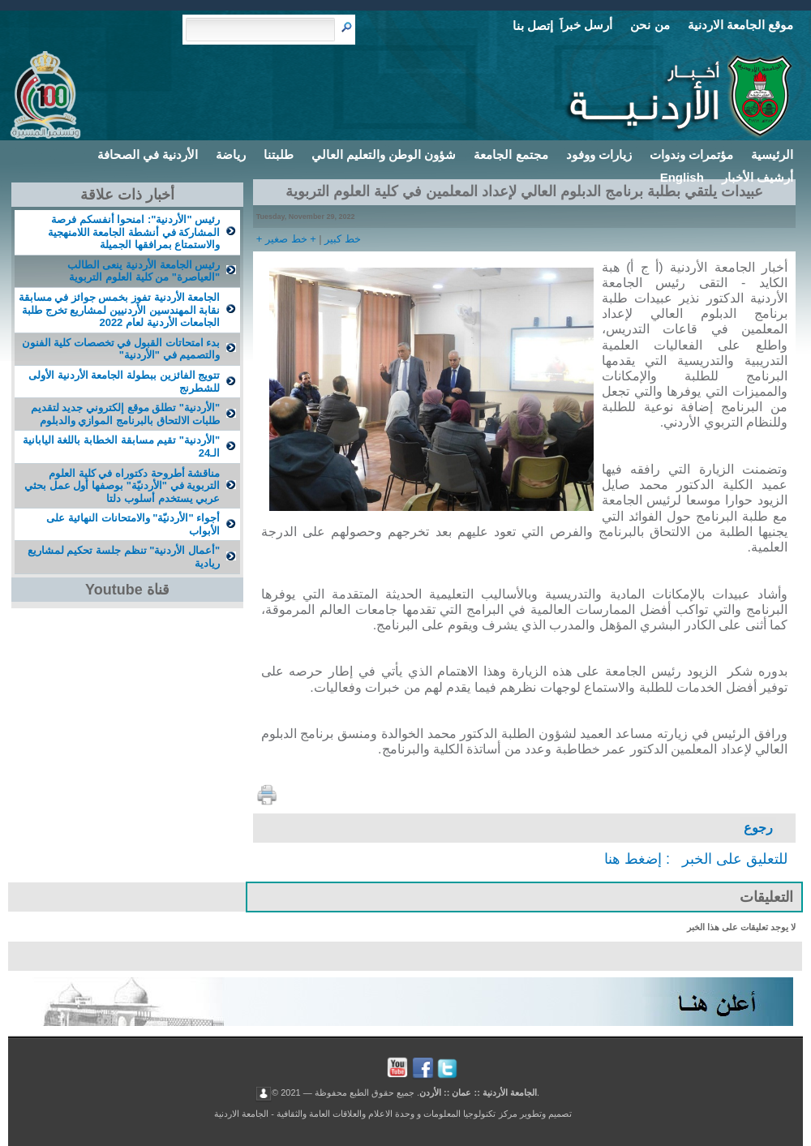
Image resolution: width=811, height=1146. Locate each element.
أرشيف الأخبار (757, 177)
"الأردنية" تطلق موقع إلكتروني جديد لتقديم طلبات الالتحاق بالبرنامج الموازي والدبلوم (125, 414)
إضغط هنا (633, 859)
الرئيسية (772, 154)
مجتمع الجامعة (510, 154)
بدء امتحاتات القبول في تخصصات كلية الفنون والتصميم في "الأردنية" (121, 349)
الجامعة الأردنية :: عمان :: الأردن (478, 1092)
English (682, 177)
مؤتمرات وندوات (691, 154)
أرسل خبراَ (586, 25)
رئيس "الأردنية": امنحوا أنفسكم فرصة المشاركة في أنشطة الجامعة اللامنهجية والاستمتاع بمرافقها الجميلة (134, 232)
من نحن (649, 25)
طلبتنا (279, 154)
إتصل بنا (533, 25)
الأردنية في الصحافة (147, 154)
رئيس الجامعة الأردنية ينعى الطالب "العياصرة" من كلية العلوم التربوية (143, 271)
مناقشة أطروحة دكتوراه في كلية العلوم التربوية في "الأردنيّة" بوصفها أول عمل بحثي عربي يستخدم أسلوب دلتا (122, 485)
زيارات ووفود (599, 154)
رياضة (231, 154)
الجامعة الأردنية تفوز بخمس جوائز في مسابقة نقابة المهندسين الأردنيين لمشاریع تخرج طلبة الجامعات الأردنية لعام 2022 (120, 309)
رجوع (758, 828)
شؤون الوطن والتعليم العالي (384, 154)
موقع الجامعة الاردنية (740, 25)
